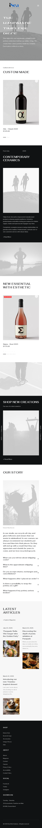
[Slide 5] (11, 351)
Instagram (6, 789)
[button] (38, 5)
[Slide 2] (5, 351)
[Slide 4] (9, 351)
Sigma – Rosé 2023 (10, 344)
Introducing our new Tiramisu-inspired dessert (10, 681)
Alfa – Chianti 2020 (10, 129)
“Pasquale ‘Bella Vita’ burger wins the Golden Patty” (11, 633)
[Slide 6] (13, 351)
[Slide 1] (3, 351)
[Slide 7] (14, 351)
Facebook (6, 784)
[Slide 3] (7, 351)
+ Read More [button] (7, 237)
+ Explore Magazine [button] (9, 620)
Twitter (5, 786)
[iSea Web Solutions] (14, 5)
